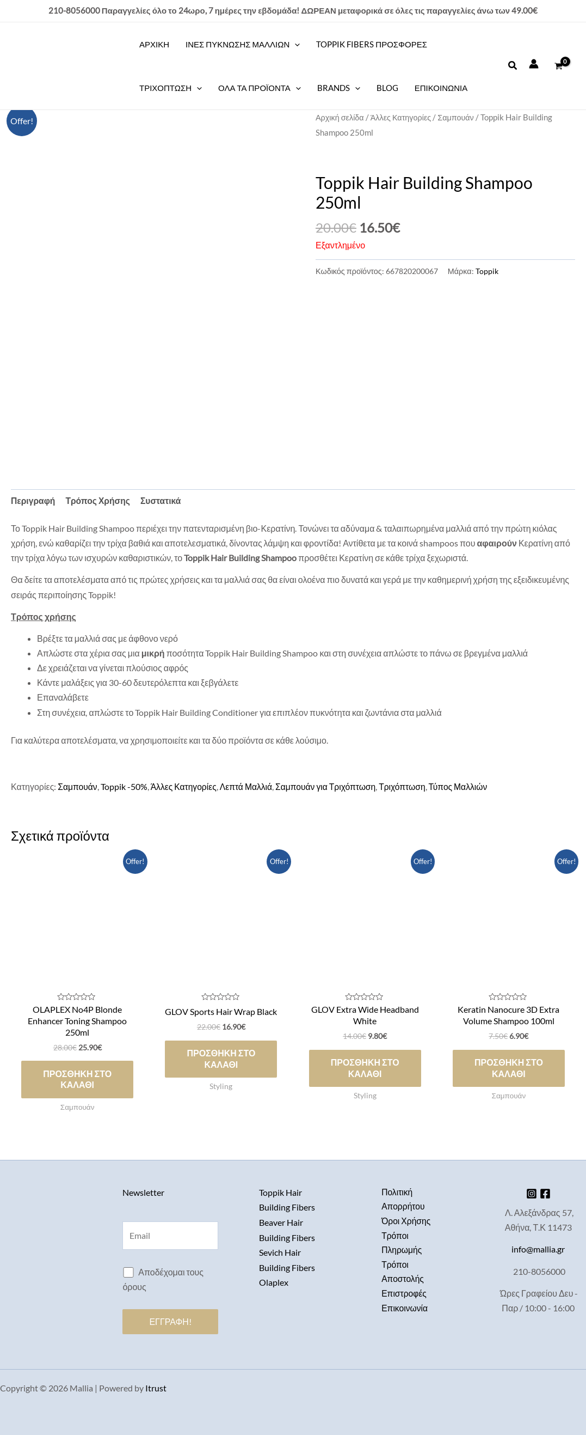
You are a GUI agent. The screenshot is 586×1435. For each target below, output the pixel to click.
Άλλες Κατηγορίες (403, 117)
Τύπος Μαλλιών (466, 787)
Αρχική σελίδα (340, 117)
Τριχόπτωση (408, 787)
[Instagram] (529, 1193)
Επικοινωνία (405, 1310)
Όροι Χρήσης (406, 1221)
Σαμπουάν (458, 117)
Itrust (155, 1388)
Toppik (487, 271)
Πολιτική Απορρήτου (403, 1199)
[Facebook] (546, 1193)
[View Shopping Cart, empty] (558, 66)
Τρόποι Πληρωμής (402, 1243)
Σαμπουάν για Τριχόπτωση (330, 787)
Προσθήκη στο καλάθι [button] (77, 1080)
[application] (294, 44)
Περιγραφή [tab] (33, 501)
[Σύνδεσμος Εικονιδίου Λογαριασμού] (534, 64)
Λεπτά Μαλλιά (249, 787)
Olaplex (273, 1280)
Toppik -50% (124, 787)
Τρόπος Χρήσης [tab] (99, 501)
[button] (513, 65)
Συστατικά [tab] (163, 501)
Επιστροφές (404, 1295)
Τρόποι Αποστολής (403, 1273)
